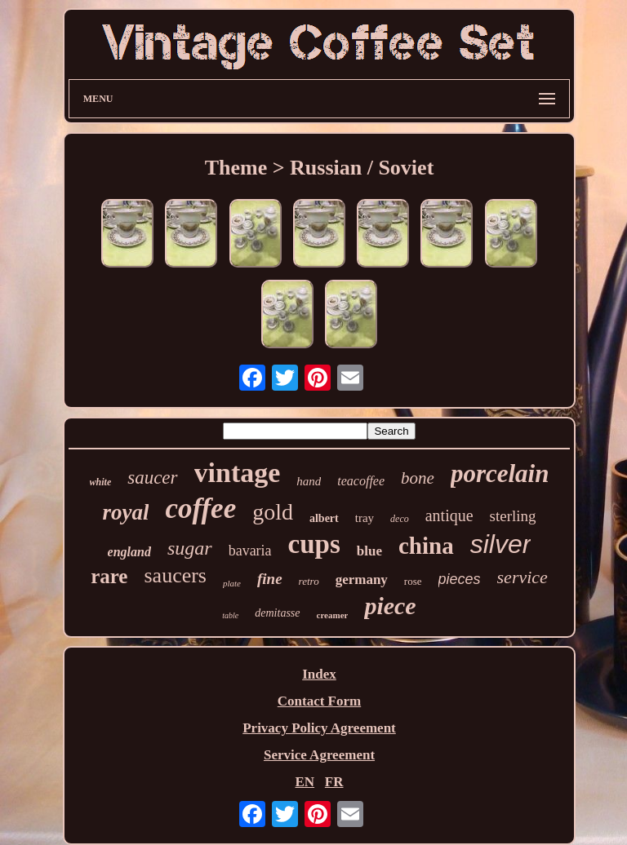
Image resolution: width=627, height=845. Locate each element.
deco (399, 518)
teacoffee (361, 481)
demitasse (277, 613)
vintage (237, 473)
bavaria (250, 550)
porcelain (500, 473)
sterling (513, 515)
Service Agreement (319, 755)
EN (304, 782)
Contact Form (319, 701)
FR (334, 782)
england (129, 552)
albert (324, 518)
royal (125, 512)
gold (272, 511)
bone (417, 478)
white (101, 482)
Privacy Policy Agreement (319, 728)
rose (413, 581)
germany (362, 579)
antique (449, 515)
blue (369, 551)
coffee (200, 508)
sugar (189, 548)
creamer (333, 615)
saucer (152, 477)
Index (319, 674)
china (426, 546)
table (230, 615)
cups (314, 544)
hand (308, 481)
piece (390, 605)
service (522, 577)
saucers (175, 575)
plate (232, 583)
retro (309, 581)
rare (109, 576)
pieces (459, 579)
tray (364, 517)
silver (500, 544)
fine (269, 578)
